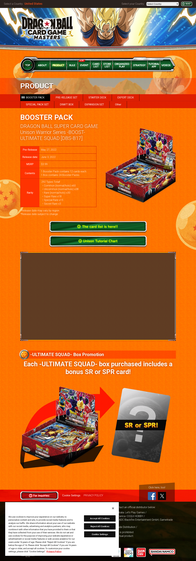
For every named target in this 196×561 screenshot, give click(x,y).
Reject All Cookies (99, 526)
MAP (188, 3)
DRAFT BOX (66, 104)
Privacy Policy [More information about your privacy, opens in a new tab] (54, 551)
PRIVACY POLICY (93, 495)
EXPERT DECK (125, 97)
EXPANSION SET (94, 104)
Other (118, 104)
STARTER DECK (97, 97)
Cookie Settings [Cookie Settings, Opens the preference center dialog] (100, 534)
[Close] (113, 508)
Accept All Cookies (100, 518)
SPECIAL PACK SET (37, 104)
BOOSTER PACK (32, 97)
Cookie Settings (71, 495)
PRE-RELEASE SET (66, 97)
